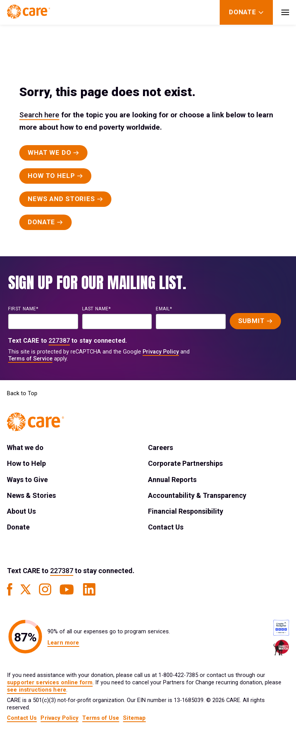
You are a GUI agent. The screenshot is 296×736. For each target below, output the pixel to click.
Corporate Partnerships (185, 463)
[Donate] (242, 12)
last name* (96, 308)
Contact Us (165, 527)
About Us (21, 511)
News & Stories (31, 495)
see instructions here (36, 690)
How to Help (26, 463)
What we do (25, 447)
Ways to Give (27, 479)
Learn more (63, 643)
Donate (18, 527)
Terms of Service (30, 358)
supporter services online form (49, 682)
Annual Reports (172, 479)
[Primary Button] (53, 153)
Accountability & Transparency (197, 495)
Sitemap (134, 718)
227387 (59, 340)
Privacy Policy (161, 352)
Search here (39, 114)
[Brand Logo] (28, 12)
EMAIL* (164, 308)
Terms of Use (100, 718)
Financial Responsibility (185, 511)
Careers (160, 447)
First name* (23, 308)
